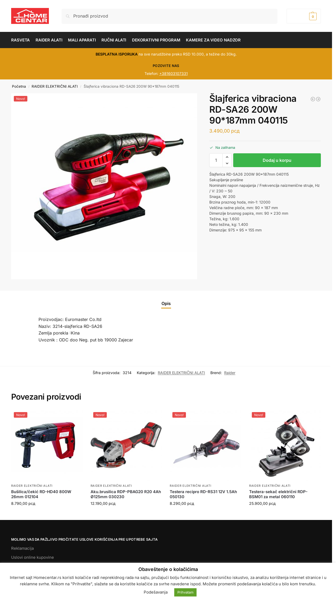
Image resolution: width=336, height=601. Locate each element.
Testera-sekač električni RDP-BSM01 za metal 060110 (278, 494)
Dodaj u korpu (277, 160)
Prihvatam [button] (185, 592)
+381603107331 (173, 73)
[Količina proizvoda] (216, 160)
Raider (229, 372)
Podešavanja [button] (156, 592)
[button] (304, 16)
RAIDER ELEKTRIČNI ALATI (55, 86)
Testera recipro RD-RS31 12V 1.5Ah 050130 (203, 494)
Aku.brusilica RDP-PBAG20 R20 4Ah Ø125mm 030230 (126, 494)
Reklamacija (22, 548)
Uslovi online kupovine (32, 557)
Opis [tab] (166, 303)
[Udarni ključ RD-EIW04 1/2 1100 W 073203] (313, 99)
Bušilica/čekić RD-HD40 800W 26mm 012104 (41, 494)
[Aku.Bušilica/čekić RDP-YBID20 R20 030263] (318, 99)
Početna (19, 86)
